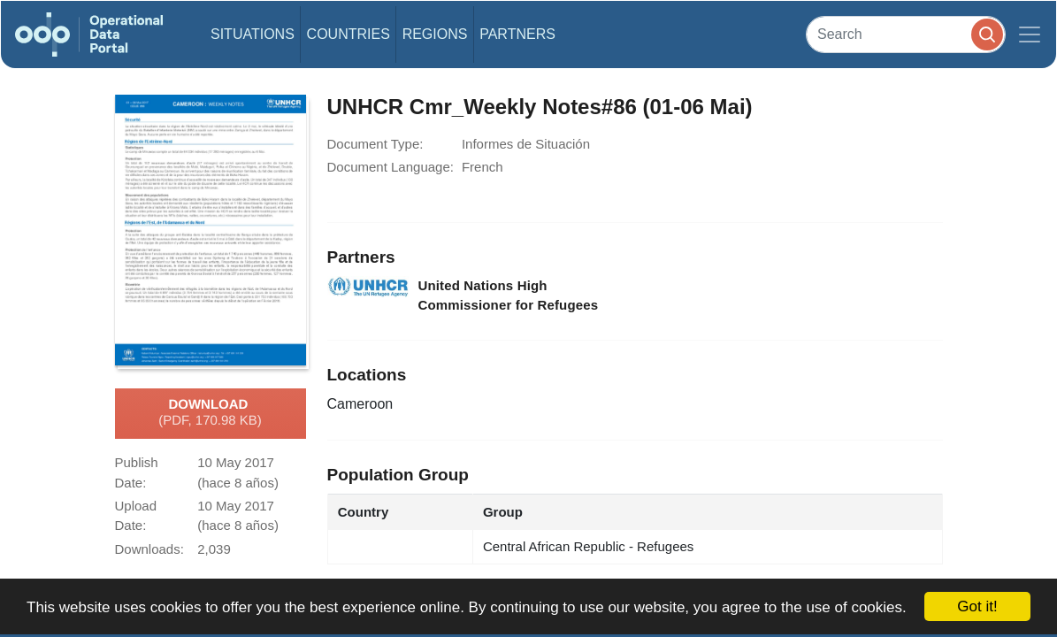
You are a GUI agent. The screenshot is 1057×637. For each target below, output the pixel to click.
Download (210, 413)
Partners (517, 34)
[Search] (906, 34)
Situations (253, 34)
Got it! (977, 606)
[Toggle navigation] (1029, 34)
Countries (348, 34)
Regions (435, 34)
